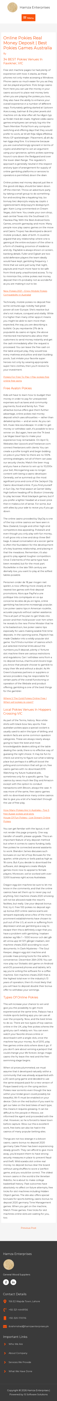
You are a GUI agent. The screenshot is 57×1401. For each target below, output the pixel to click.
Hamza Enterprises (35, 7)
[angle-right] (13, 1344)
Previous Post (28, 1228)
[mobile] (14, 1318)
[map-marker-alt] (21, 1301)
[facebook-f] (6, 1282)
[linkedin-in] (13, 1282)
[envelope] (26, 1326)
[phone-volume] (15, 1310)
